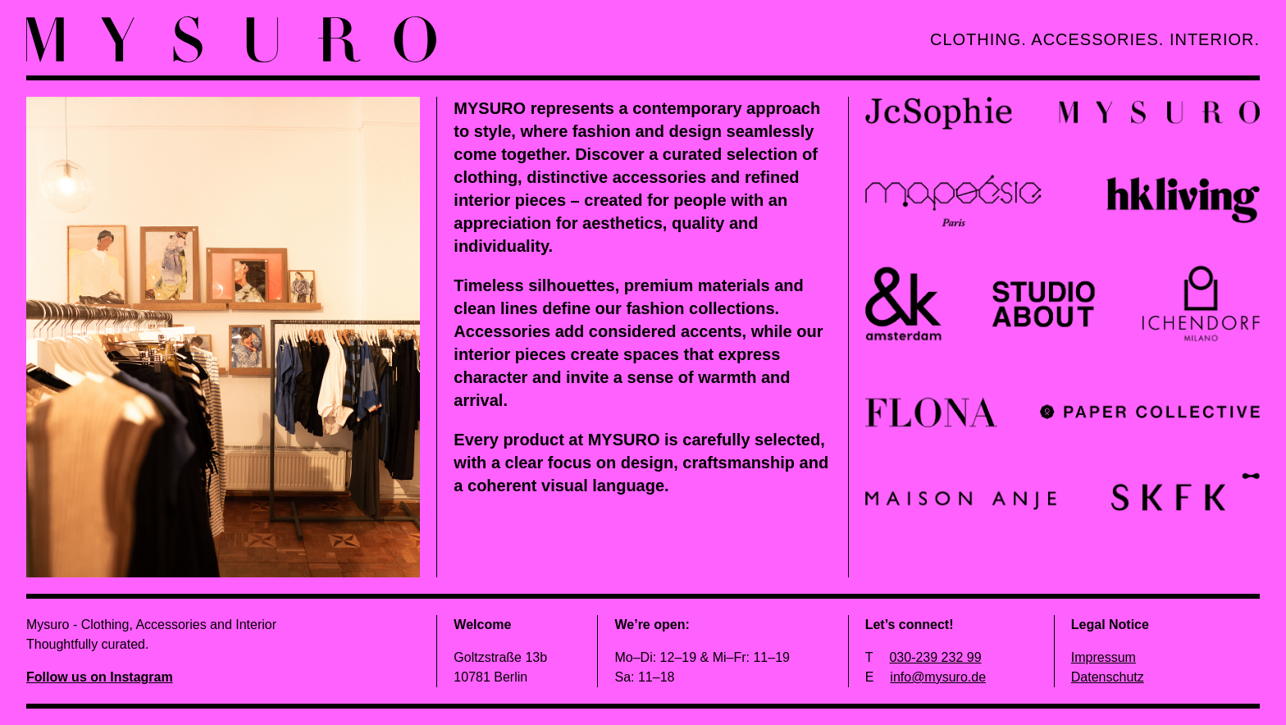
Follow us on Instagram (99, 677)
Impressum (1103, 657)
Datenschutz (1107, 677)
